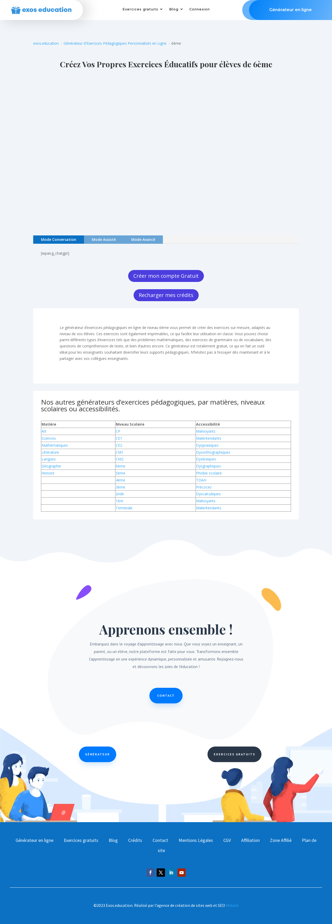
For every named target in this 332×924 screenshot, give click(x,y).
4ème (120, 480)
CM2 (119, 459)
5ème (120, 473)
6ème (120, 466)
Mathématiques (55, 445)
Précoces (204, 487)
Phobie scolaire (209, 473)
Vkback (232, 905)
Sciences (49, 438)
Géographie (51, 466)
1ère (119, 500)
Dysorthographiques (213, 452)
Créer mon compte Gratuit (166, 275)
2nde (120, 493)
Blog (173, 9)
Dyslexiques (206, 459)
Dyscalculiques (208, 493)
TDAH (201, 480)
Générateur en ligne (34, 840)
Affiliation (250, 840)
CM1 (119, 452)
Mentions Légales (196, 840)
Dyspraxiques (207, 445)
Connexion (199, 9)
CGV (227, 840)
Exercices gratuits (140, 9)
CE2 (119, 445)
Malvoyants (206, 431)
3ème (120, 487)
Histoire (48, 473)
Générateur (97, 754)
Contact (166, 695)
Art (44, 431)
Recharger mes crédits (166, 295)
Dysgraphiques (208, 466)
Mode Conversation (58, 239)
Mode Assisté (104, 239)
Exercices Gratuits (234, 754)
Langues (49, 459)
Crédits (135, 840)
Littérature (50, 452)
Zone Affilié (281, 840)
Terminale (124, 507)
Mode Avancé (143, 239)
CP (118, 431)
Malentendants (208, 438)
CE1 (119, 438)
